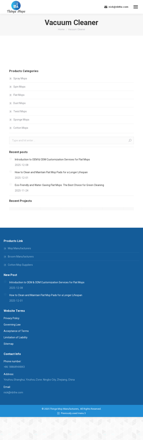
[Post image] (10, 158)
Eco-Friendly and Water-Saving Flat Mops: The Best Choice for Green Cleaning (59, 185)
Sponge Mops (21, 119)
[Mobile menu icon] (135, 6)
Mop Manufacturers (19, 248)
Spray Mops (20, 78)
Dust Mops (19, 103)
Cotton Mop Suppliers (20, 264)
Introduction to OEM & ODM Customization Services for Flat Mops (52, 159)
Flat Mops (19, 94)
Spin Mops (19, 86)
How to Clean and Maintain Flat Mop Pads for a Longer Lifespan (51, 172)
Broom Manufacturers (21, 256)
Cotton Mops (20, 127)
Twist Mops (20, 111)
